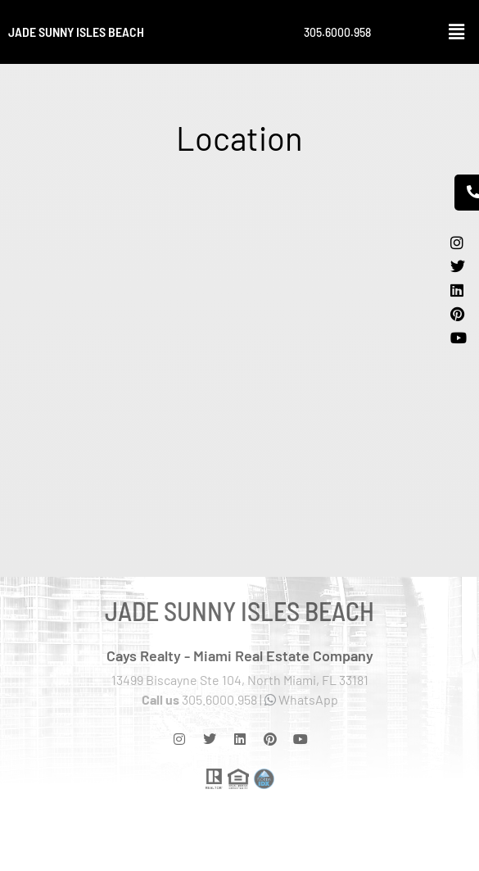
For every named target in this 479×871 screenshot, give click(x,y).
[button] (457, 32)
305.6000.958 (337, 32)
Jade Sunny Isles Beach (76, 31)
